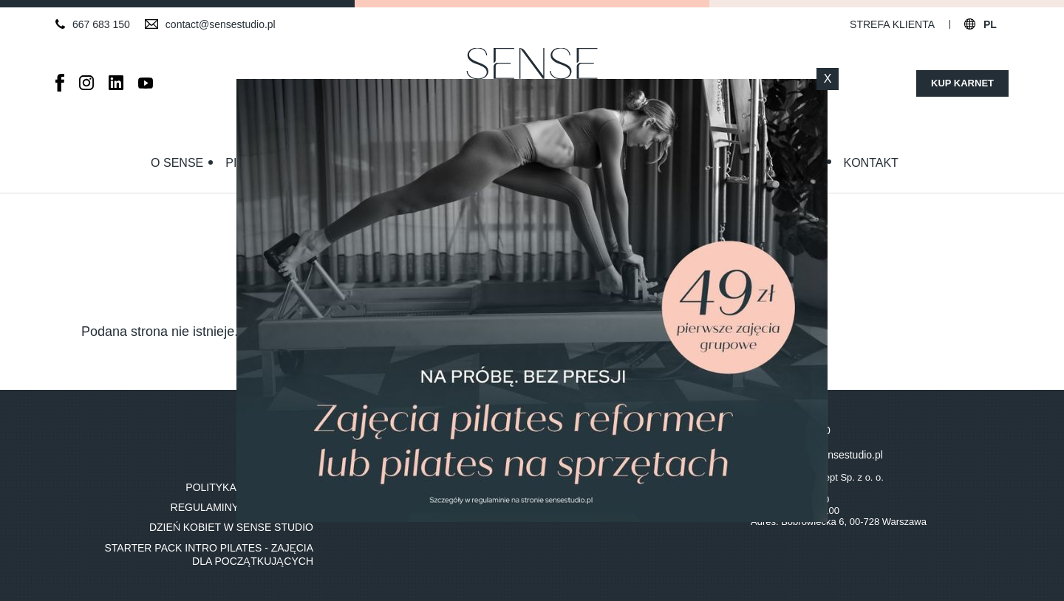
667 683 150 (101, 24)
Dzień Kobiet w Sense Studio (231, 527)
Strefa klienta (892, 24)
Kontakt (871, 163)
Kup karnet (962, 83)
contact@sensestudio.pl (221, 24)
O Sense (177, 163)
